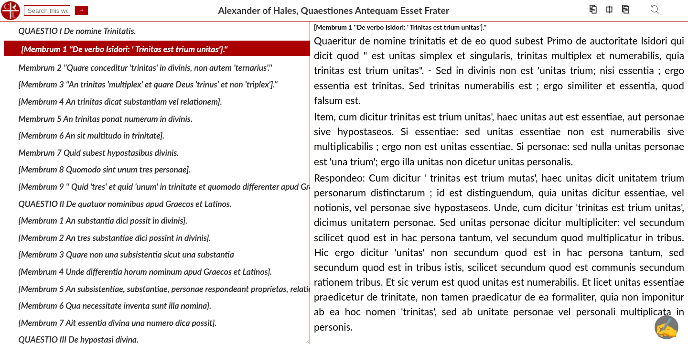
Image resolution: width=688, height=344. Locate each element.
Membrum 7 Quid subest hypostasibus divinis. (99, 153)
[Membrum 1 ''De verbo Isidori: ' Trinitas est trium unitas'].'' (125, 49)
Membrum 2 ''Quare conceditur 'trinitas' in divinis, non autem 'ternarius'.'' (145, 68)
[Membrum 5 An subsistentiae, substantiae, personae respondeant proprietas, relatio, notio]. (179, 288)
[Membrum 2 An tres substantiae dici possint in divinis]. (115, 238)
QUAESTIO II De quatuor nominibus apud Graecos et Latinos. (125, 203)
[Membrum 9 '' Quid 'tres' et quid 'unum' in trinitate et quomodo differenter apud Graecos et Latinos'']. (196, 187)
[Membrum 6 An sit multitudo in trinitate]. (92, 135)
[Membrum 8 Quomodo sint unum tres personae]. (105, 169)
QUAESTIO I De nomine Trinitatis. (77, 30)
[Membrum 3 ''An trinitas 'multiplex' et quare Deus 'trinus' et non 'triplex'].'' (148, 84)
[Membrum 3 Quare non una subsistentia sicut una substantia (126, 254)
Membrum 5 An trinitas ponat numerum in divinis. (106, 118)
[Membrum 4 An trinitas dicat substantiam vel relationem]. (120, 102)
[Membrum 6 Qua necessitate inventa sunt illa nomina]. (115, 306)
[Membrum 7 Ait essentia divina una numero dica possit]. (118, 322)
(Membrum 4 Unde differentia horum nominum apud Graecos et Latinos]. (145, 272)
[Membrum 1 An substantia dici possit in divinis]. (103, 220)
